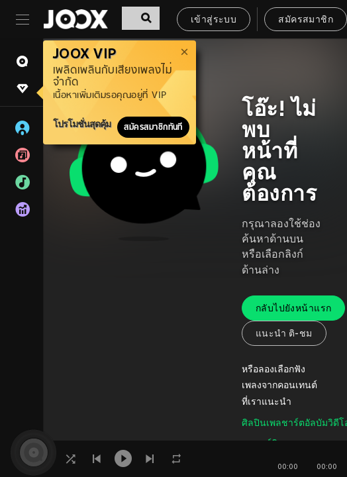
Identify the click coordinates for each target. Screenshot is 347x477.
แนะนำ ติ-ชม (284, 334)
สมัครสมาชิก (305, 20)
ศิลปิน (254, 424)
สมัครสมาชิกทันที (153, 127)
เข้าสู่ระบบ (213, 20)
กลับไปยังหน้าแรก (293, 309)
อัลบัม (316, 424)
